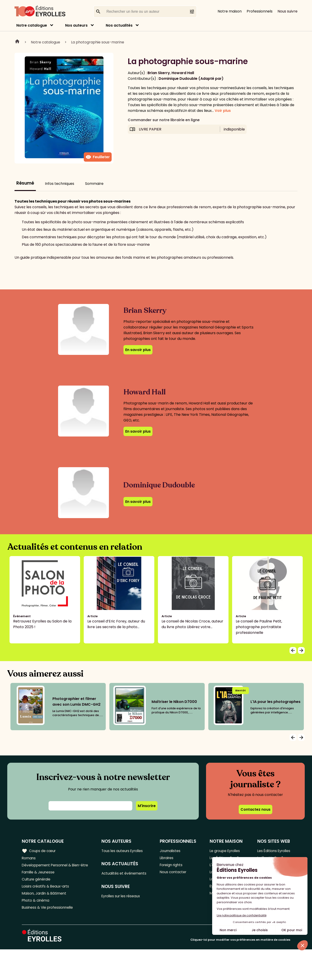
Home (17, 42)
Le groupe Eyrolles (225, 850)
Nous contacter (175, 873)
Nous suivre (287, 11)
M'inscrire (147, 805)
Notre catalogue (31, 25)
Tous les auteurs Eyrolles (125, 850)
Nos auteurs (76, 25)
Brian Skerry (158, 72)
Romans (29, 858)
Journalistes (171, 850)
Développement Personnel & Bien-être (57, 865)
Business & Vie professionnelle (48, 910)
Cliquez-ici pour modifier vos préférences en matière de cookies (240, 943)
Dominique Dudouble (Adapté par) (191, 78)
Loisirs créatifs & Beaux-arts (46, 888)
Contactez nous (255, 809)
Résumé (25, 183)
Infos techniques (59, 183)
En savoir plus (138, 349)
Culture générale (37, 880)
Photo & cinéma (36, 903)
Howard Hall (183, 72)
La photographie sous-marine (97, 42)
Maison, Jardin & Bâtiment (45, 895)
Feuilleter (98, 157)
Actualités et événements (126, 874)
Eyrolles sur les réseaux (123, 897)
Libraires (168, 858)
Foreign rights (173, 865)
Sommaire (94, 183)
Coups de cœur (39, 850)
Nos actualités (119, 25)
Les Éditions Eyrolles (272, 850)
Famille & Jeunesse (39, 873)
